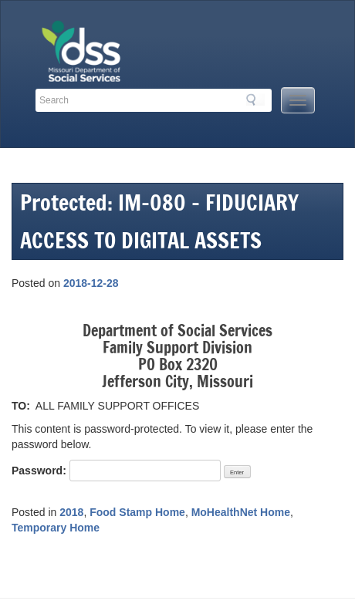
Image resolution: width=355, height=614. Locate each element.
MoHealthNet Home (240, 512)
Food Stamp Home (137, 512)
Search (255, 99)
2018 (71, 512)
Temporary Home (56, 527)
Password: (116, 470)
